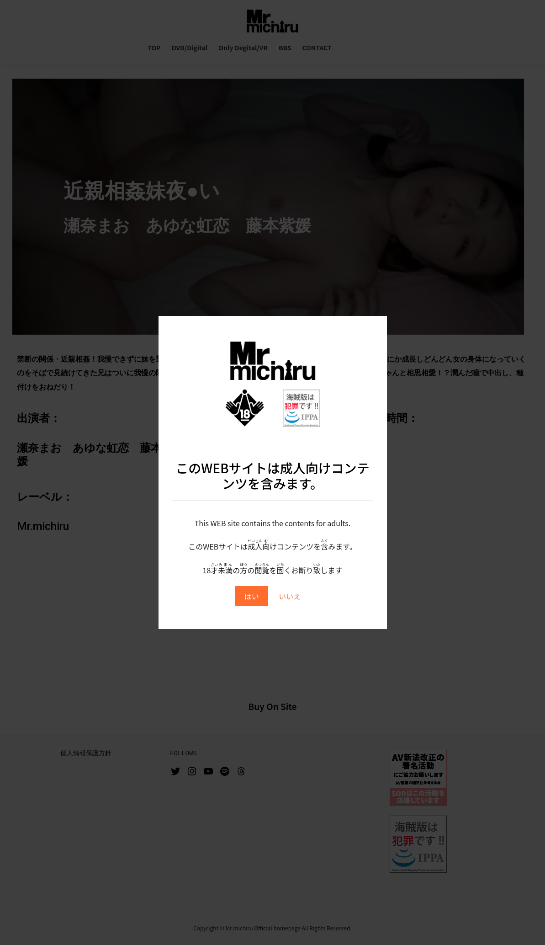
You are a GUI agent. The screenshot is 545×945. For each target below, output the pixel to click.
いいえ (290, 596)
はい (251, 596)
